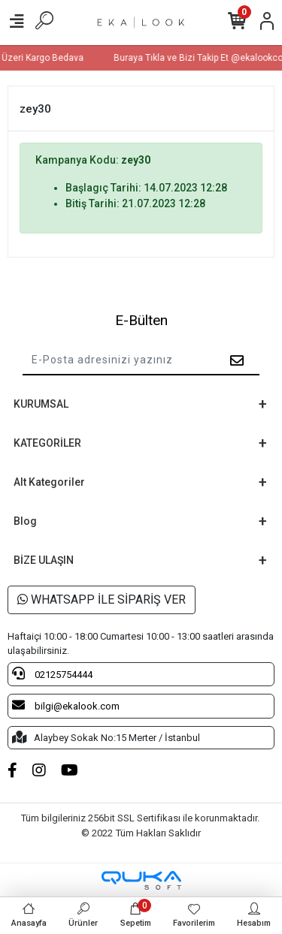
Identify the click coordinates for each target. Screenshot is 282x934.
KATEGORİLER (47, 443)
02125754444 (52, 673)
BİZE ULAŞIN (44, 560)
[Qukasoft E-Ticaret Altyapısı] (141, 880)
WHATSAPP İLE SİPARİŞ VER (101, 599)
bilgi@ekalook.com (66, 705)
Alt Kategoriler (49, 482)
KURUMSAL (41, 404)
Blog (25, 521)
